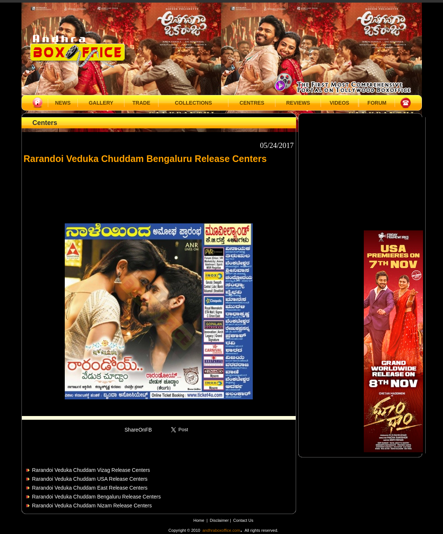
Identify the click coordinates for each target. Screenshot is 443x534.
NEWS (63, 103)
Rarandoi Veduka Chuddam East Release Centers (90, 488)
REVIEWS (298, 103)
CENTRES (251, 103)
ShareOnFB (138, 430)
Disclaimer (220, 520)
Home (199, 520)
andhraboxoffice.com (221, 530)
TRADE (141, 103)
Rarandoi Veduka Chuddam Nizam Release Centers (92, 505)
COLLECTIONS (193, 103)
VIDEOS (339, 103)
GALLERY (101, 103)
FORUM (377, 103)
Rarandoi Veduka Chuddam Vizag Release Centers (91, 470)
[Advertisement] (158, 190)
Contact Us (243, 520)
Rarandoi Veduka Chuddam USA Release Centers (90, 479)
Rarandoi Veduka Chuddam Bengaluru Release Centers (96, 497)
